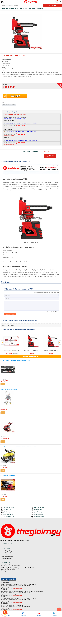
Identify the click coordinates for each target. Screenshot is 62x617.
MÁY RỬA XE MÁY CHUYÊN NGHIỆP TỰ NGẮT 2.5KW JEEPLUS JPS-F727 (18, 447)
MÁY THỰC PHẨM (38, 510)
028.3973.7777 (21, 114)
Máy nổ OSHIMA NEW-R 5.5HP (8, 475)
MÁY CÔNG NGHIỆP (39, 507)
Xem (3, 384)
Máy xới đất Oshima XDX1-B (7, 418)
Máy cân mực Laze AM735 (9, 104)
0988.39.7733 (12, 114)
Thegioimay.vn (17, 588)
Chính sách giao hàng (7, 551)
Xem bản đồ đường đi (9, 127)
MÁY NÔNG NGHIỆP (8, 507)
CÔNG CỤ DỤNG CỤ (8, 514)
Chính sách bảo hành (7, 554)
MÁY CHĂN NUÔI (7, 510)
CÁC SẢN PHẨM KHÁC (9, 516)
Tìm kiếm (52, 5)
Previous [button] (2, 341)
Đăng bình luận (10, 314)
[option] (11, 343)
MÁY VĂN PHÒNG (7, 512)
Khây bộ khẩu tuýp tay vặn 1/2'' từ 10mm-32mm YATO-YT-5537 (15, 360)
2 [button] (5, 356)
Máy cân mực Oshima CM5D (11, 350)
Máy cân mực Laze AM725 (51, 350)
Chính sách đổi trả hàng (7, 556)
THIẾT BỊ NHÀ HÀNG (39, 516)
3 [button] (7, 356)
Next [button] (59, 341)
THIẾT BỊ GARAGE (38, 514)
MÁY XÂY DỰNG (38, 512)
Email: (10, 571)
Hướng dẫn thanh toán (7, 558)
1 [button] (2, 356)
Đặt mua (15, 96)
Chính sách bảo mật (6, 553)
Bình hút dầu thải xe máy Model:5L (9, 389)
